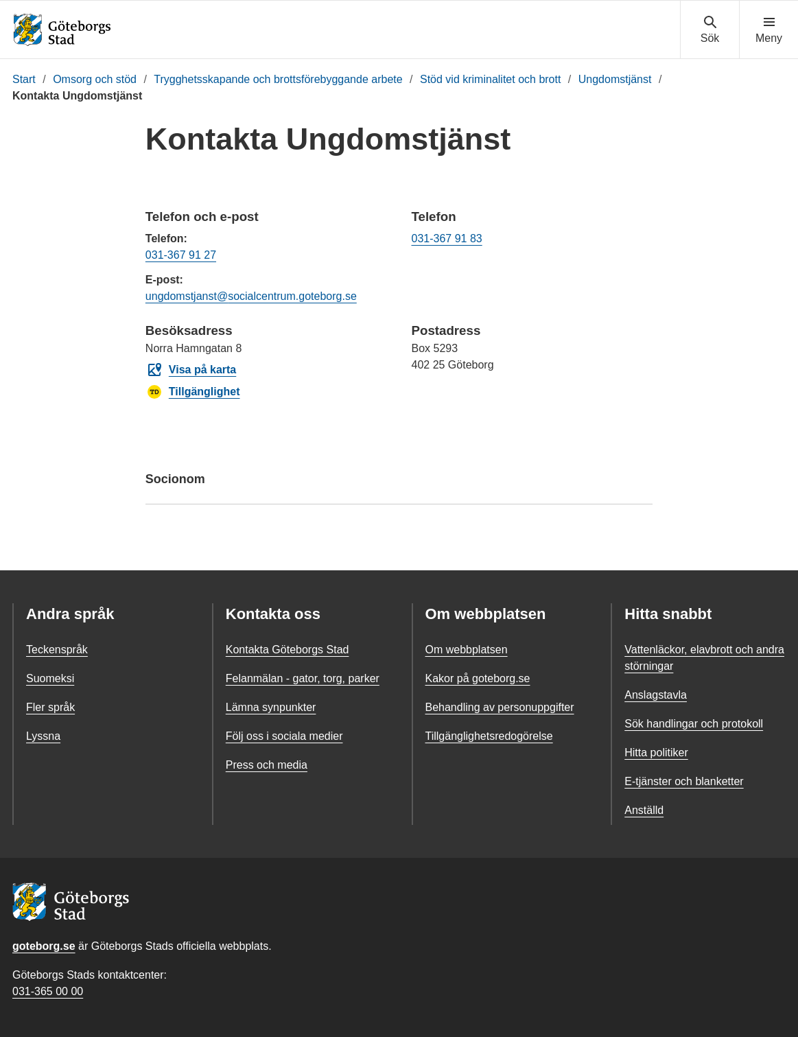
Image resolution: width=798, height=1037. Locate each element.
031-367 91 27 (180, 255)
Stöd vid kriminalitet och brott (490, 79)
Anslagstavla (655, 695)
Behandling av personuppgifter (499, 707)
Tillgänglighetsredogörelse (489, 736)
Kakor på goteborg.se (477, 678)
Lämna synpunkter (271, 707)
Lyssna (43, 736)
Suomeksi (50, 678)
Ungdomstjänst (615, 79)
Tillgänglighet (193, 392)
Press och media (266, 765)
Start (24, 79)
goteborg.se (43, 946)
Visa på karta (191, 370)
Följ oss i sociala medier (284, 736)
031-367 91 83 (446, 238)
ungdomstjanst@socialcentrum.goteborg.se (251, 296)
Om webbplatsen (466, 649)
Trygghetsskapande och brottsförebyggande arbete (278, 79)
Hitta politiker (656, 752)
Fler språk (50, 707)
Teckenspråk (57, 649)
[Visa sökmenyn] (710, 30)
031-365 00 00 (47, 991)
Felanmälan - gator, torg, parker (302, 678)
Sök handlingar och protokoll (693, 724)
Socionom (399, 485)
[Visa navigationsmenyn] (769, 30)
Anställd (644, 810)
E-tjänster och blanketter (683, 781)
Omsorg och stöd (95, 79)
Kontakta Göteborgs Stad (287, 649)
